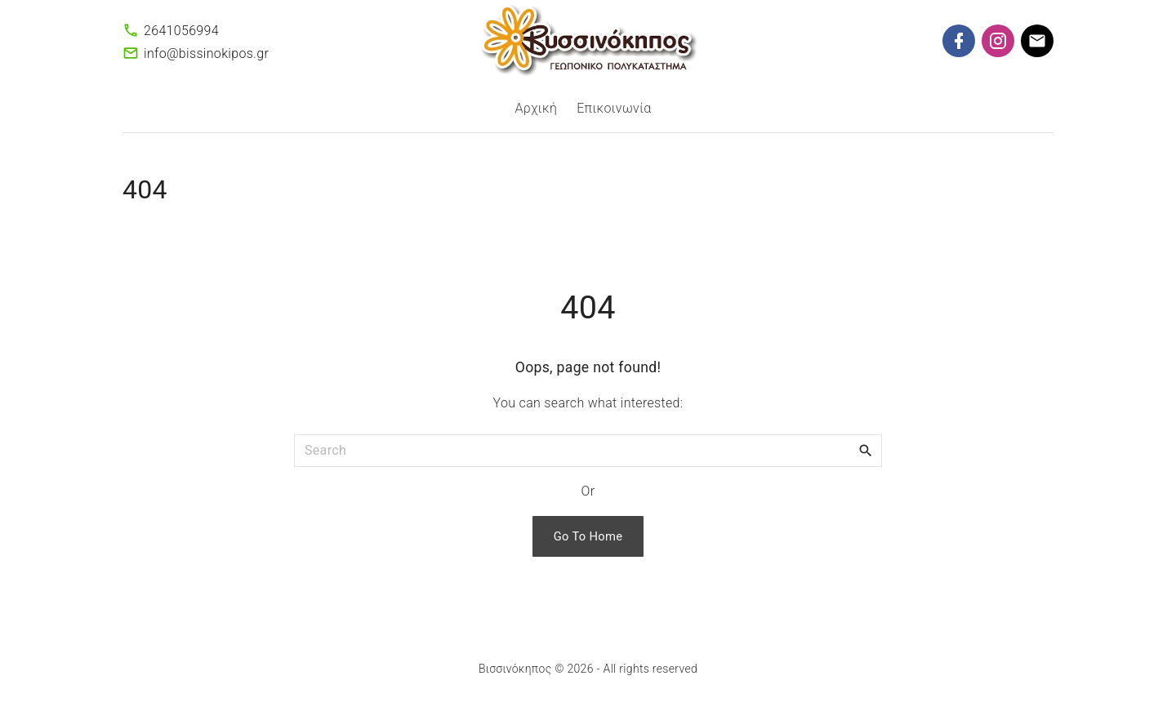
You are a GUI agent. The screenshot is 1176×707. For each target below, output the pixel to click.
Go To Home (588, 536)
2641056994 (181, 30)
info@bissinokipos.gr (206, 53)
